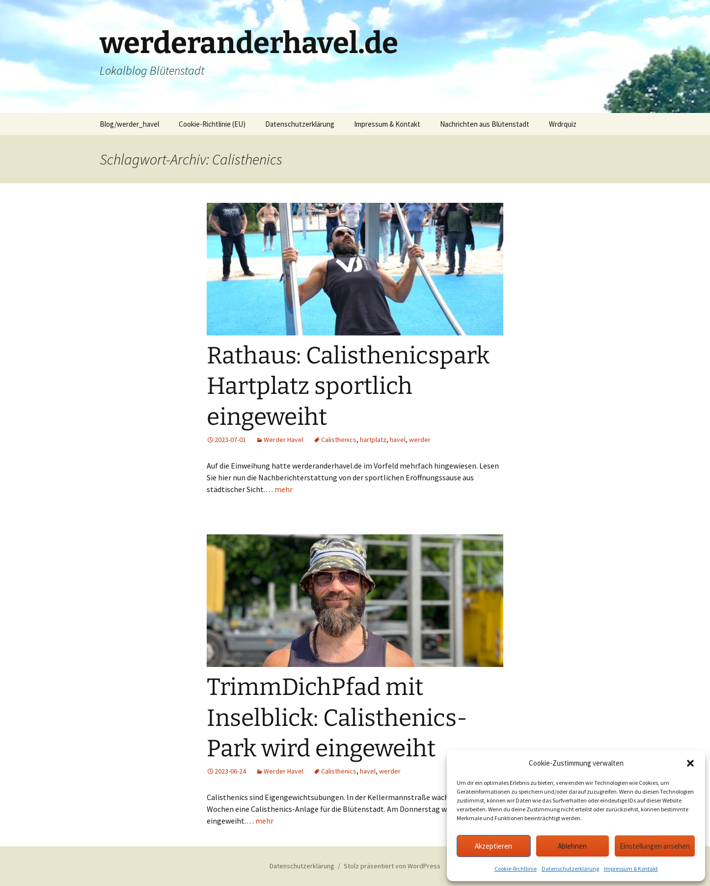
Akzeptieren (493, 846)
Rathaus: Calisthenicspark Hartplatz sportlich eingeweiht (348, 386)
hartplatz (373, 439)
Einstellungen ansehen (655, 846)
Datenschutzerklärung (570, 868)
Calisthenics (338, 439)
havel (398, 439)
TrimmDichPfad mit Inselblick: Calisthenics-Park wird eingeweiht (337, 718)
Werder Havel (283, 439)
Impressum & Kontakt (631, 868)
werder (420, 439)
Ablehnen (572, 846)
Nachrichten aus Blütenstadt (484, 124)
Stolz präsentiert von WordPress (392, 865)
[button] (690, 763)
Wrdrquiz (562, 124)
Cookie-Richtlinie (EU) (212, 124)
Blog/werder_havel (129, 124)
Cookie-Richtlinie (515, 868)
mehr (283, 489)
